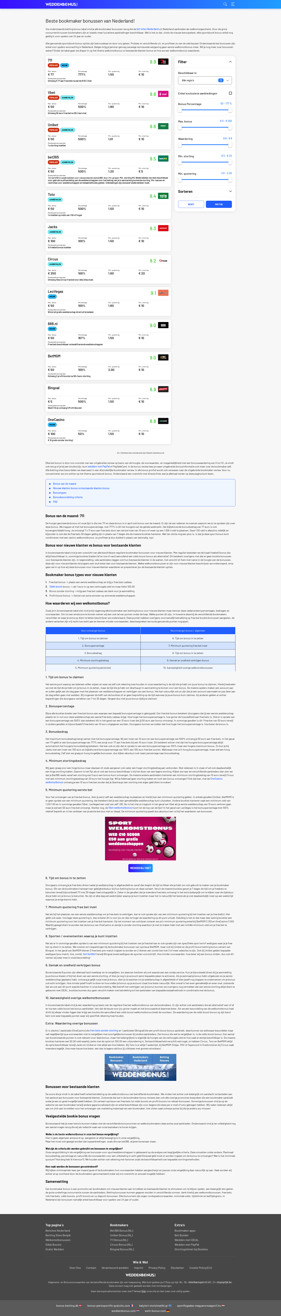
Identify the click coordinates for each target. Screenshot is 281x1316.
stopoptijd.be (224, 1282)
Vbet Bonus (108, 102)
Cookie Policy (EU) (200, 1267)
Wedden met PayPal (187, 1244)
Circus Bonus (108, 269)
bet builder (89, 954)
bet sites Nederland (148, 29)
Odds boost (55, 586)
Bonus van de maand (64, 483)
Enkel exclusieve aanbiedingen (197, 93)
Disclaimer (177, 1267)
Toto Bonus (108, 204)
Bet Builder (182, 1235)
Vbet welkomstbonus (120, 807)
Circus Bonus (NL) (121, 1244)
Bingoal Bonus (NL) (122, 1249)
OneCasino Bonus (108, 430)
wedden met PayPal (99, 466)
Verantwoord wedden (115, 1267)
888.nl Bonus (108, 334)
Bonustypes (59, 492)
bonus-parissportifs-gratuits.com (110, 1305)
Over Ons (75, 1267)
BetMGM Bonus (108, 366)
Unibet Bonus (108, 135)
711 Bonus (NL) (119, 1240)
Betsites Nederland (58, 1230)
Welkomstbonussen (58, 1240)
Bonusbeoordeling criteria (67, 497)
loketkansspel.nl (198, 1282)
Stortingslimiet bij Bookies (191, 1249)
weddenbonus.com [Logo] (63, 4)
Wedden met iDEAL (187, 1240)
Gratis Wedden (55, 1249)
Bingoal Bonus (108, 398)
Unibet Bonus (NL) (121, 1235)
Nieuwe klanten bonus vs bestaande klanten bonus (81, 488)
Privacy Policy (157, 1267)
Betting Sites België (58, 1235)
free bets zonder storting (104, 1030)
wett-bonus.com (157, 1310)
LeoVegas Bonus (108, 301)
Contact (91, 1267)
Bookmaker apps (185, 1230)
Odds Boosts (53, 1244)
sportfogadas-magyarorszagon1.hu (201, 1305)
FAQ (55, 501)
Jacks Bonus (108, 237)
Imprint (138, 1267)
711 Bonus (108, 70)
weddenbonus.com (125, 1310)
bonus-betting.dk (69, 1305)
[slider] (180, 109)
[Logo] (141, 1275)
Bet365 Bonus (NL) (121, 1230)
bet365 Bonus (108, 170)
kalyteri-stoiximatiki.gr (155, 1305)
